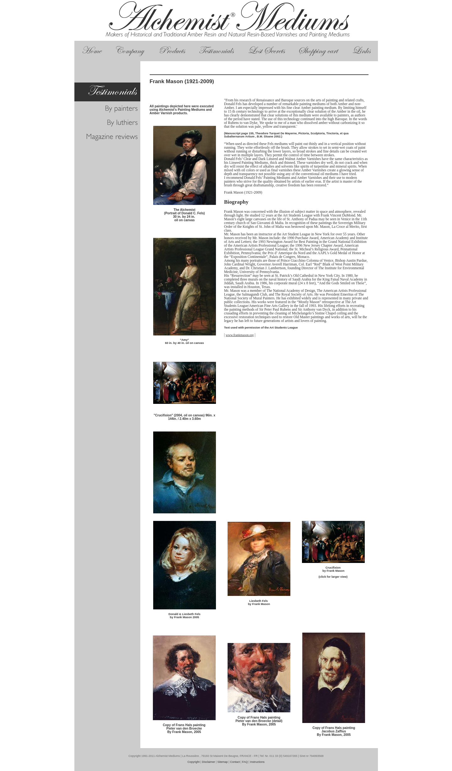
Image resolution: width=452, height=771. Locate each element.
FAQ (245, 761)
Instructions (257, 761)
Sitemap (223, 761)
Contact (235, 761)
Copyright (193, 761)
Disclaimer (208, 761)
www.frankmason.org (240, 335)
